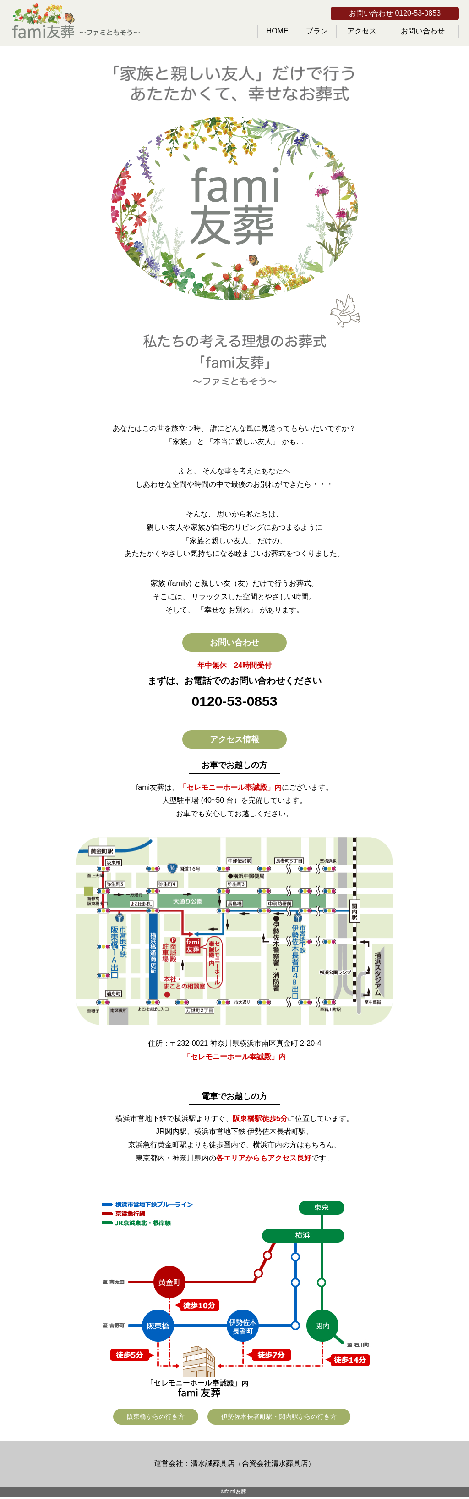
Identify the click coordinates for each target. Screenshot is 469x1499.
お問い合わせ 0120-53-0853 (395, 13)
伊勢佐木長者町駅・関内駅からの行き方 (279, 1416)
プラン (317, 31)
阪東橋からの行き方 (156, 1416)
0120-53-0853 (235, 701)
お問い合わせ (423, 31)
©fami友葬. (234, 1491)
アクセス (361, 31)
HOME (278, 31)
